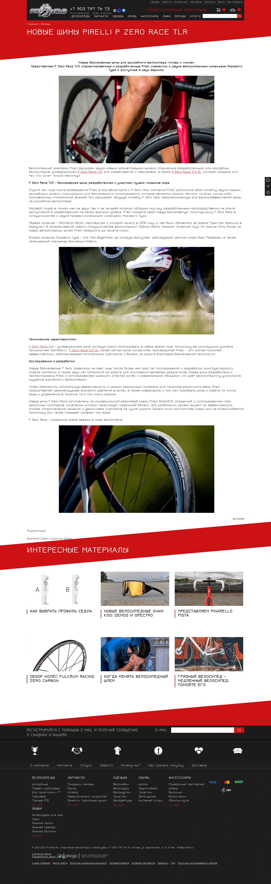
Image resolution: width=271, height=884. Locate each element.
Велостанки (177, 797)
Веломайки (121, 784)
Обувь (132, 16)
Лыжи (167, 16)
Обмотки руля (179, 801)
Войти (221, 2)
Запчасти (101, 16)
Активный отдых (150, 801)
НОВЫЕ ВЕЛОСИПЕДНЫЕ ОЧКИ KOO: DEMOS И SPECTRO (133, 614)
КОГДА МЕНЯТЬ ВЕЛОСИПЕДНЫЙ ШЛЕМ (136, 679)
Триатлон (120, 797)
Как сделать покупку (165, 766)
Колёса (72, 792)
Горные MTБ (40, 801)
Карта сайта (60, 863)
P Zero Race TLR (90, 172)
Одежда (118, 16)
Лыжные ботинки (44, 831)
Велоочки (176, 792)
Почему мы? (181, 2)
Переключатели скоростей (87, 797)
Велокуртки (121, 792)
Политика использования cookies (197, 863)
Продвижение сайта (43, 857)
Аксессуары (149, 16)
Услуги (195, 16)
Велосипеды (81, 16)
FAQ (173, 863)
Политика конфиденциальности (88, 863)
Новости (167, 2)
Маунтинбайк (148, 788)
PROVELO (48, 10)
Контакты (209, 2)
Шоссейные (40, 784)
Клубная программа (143, 863)
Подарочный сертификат (187, 784)
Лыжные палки (42, 823)
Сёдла (71, 788)
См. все (37, 805)
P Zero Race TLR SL (186, 172)
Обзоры (155, 2)
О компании (39, 766)
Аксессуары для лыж (47, 815)
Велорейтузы (122, 801)
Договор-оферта (119, 863)
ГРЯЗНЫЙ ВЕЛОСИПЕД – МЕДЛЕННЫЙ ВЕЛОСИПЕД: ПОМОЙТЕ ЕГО (203, 681)
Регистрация (234, 2)
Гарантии (162, 863)
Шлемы (173, 788)
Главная (32, 24)
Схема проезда (41, 863)
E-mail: (161, 730)
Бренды (180, 16)
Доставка (196, 2)
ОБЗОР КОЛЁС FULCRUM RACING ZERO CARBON (62, 679)
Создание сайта (41, 854)
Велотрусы (121, 788)
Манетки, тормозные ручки (87, 801)
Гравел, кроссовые (46, 788)
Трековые (39, 797)
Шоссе (143, 784)
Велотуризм (147, 797)
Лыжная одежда (43, 827)
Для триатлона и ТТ (46, 792)
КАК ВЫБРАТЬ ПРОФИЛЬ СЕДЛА (61, 612)
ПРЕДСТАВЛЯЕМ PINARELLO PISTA (205, 614)
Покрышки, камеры (80, 784)
